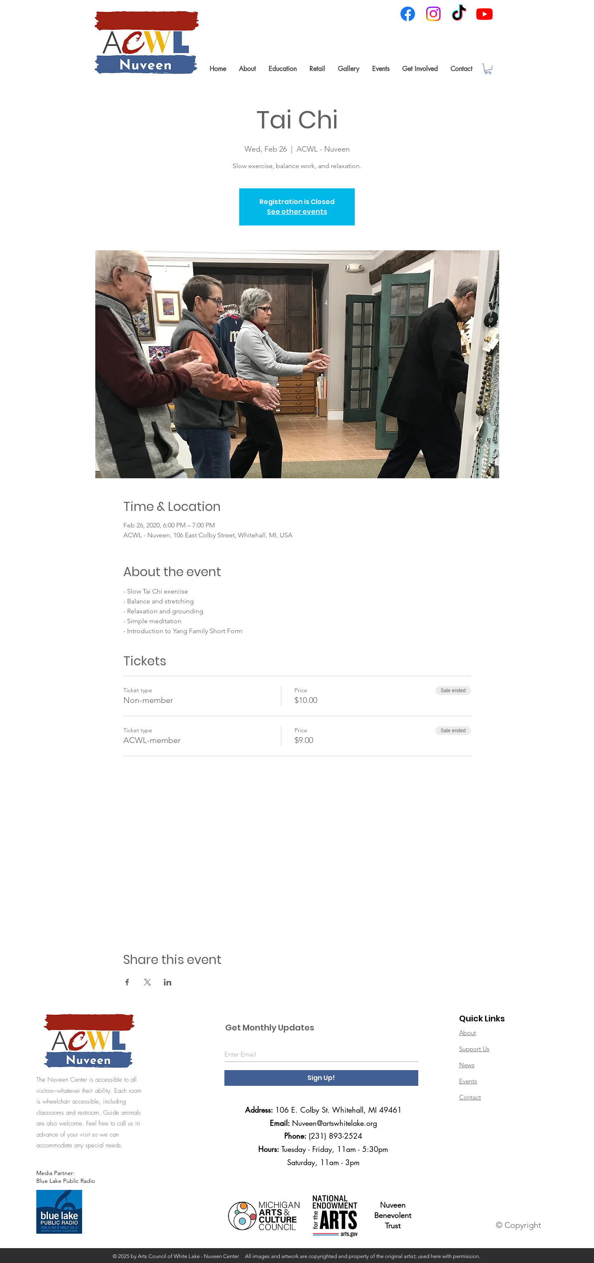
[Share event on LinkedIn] (168, 982)
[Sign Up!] (321, 1078)
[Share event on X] (147, 982)
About (467, 1033)
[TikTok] (459, 14)
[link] (488, 69)
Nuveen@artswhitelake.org (334, 1123)
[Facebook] (407, 14)
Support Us (474, 1049)
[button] (247, 68)
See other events (297, 211)
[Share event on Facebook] (127, 982)
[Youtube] (484, 14)
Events (468, 1081)
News (466, 1065)
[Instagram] (433, 14)
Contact (470, 1097)
